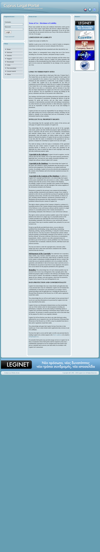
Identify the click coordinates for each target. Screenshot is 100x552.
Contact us (7, 373)
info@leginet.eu (33, 336)
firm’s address (57, 335)
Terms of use (15, 373)
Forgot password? (9, 36)
